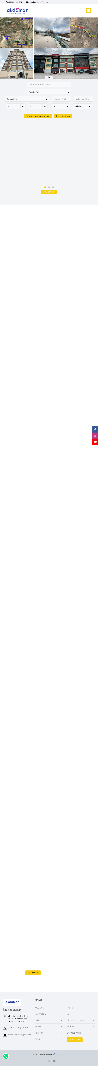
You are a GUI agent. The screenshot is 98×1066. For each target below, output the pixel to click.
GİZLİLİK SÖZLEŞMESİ (75, 1020)
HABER (70, 1008)
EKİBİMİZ (38, 1026)
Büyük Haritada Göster (38, 116)
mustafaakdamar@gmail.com (39, 2)
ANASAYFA (39, 1008)
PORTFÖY (39, 1033)
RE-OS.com (60, 1054)
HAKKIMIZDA (40, 1014)
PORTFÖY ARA (63, 116)
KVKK (69, 1014)
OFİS (37, 1020)
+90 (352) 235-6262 (15, 2)
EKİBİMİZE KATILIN (74, 1033)
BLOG (37, 1039)
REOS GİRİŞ (74, 1040)
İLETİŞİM (70, 1026)
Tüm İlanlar (49, 192)
